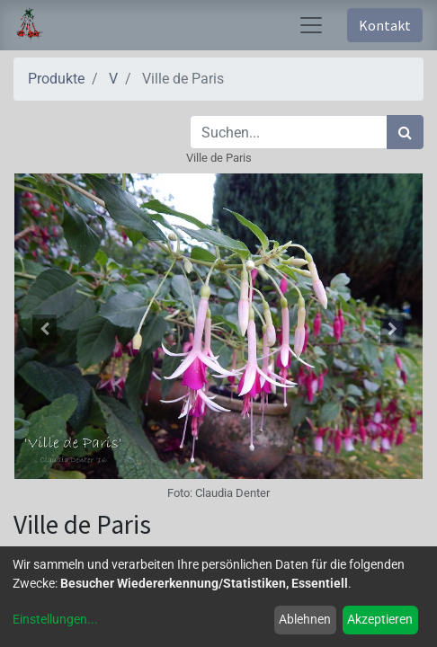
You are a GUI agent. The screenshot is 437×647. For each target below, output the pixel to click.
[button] (44, 329)
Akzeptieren (380, 619)
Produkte (56, 78)
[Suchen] (405, 132)
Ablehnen (305, 619)
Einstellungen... (55, 619)
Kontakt (385, 25)
